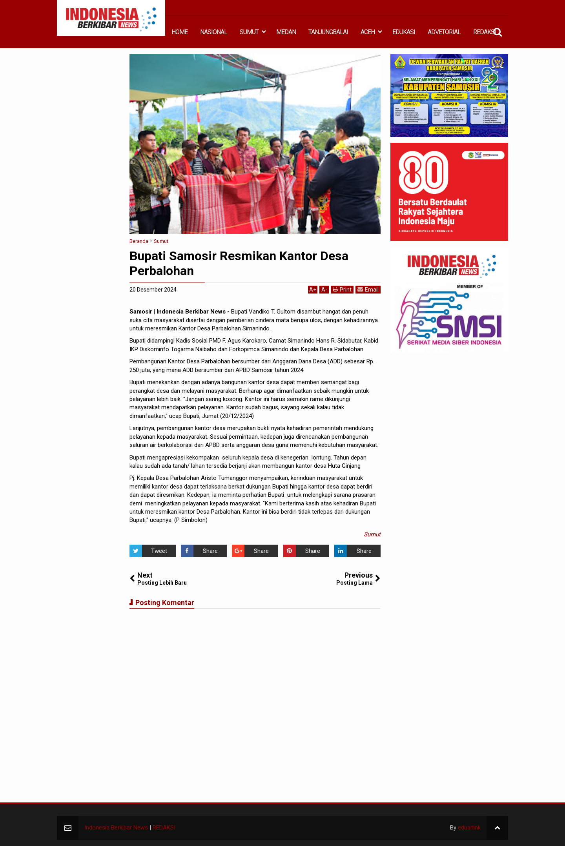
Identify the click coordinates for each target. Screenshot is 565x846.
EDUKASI (403, 32)
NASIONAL (213, 32)
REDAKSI (484, 32)
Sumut (372, 534)
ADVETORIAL (444, 32)
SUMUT (249, 32)
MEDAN (286, 32)
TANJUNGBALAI (328, 32)
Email (368, 289)
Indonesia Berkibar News (116, 827)
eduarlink (469, 827)
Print (342, 289)
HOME (179, 32)
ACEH (368, 32)
